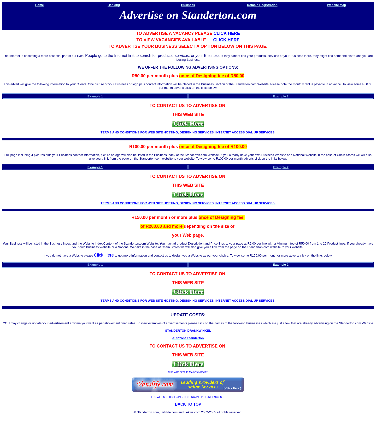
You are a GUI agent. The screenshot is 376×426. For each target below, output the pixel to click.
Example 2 (280, 264)
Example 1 (95, 167)
